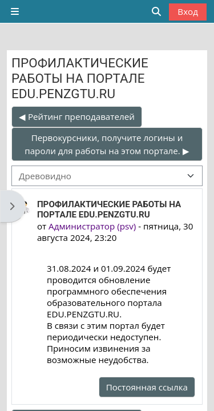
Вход (187, 11)
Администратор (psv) (92, 226)
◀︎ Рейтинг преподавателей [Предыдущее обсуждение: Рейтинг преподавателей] (77, 116)
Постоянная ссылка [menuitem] (147, 387)
